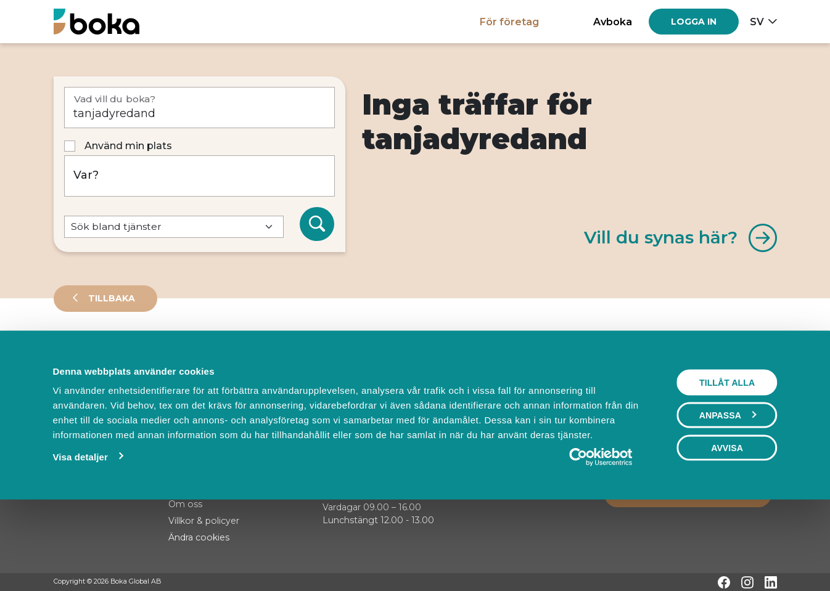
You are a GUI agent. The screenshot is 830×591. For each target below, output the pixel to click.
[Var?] (199, 176)
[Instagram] (747, 582)
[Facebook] (724, 582)
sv (757, 21)
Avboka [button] (612, 21)
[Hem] (96, 21)
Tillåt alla (727, 463)
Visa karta (727, 395)
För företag (509, 21)
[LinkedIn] (771, 582)
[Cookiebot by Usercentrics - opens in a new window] (601, 537)
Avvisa (727, 528)
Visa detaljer (79, 537)
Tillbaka (110, 298)
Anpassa (727, 495)
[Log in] (694, 22)
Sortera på (84, 394)
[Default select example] (174, 227)
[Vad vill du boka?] (199, 108)
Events (183, 354)
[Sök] (317, 224)
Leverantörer (102, 354)
